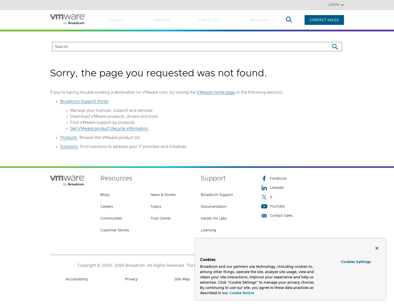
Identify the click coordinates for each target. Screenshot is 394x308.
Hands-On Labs (214, 218)
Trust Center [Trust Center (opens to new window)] (161, 218)
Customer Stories (114, 230)
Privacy (131, 279)
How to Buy (209, 20)
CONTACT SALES (324, 20)
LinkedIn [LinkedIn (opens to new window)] (272, 188)
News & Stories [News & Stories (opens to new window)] (163, 195)
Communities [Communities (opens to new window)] (111, 218)
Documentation (213, 207)
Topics (156, 207)
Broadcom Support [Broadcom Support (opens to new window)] (217, 195)
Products (116, 20)
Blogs (105, 195)
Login (336, 5)
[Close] (376, 248)
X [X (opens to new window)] (266, 197)
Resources (259, 20)
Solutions (161, 20)
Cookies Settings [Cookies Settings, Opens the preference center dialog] (356, 262)
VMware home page (216, 92)
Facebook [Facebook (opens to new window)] (274, 178)
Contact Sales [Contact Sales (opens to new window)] (277, 216)
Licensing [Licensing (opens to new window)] (208, 230)
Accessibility (77, 279)
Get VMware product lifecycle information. (109, 129)
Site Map (182, 279)
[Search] (335, 46)
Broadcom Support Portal (84, 101)
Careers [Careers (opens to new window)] (106, 207)
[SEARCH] (185, 46)
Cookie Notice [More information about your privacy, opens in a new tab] (241, 293)
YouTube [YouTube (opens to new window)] (273, 206)
